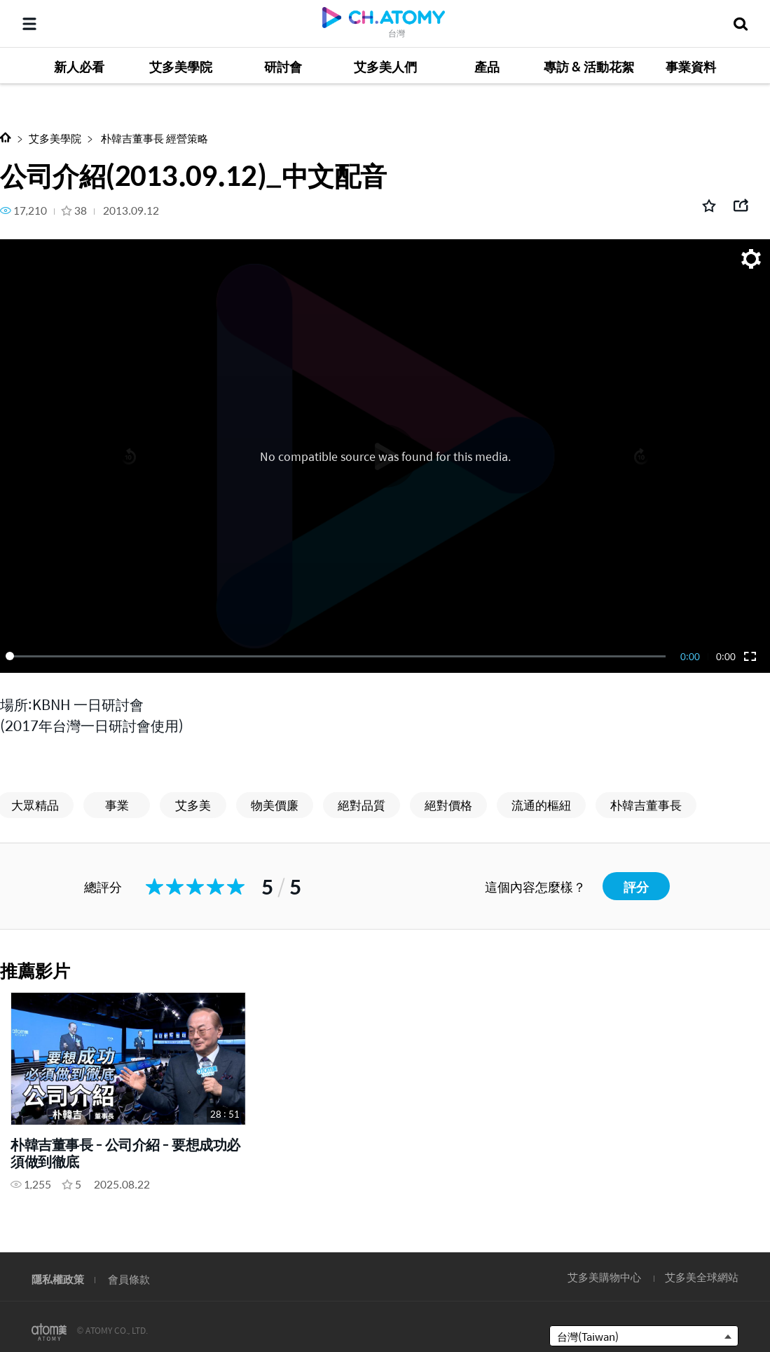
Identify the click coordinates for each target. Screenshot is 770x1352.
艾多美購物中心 (604, 1277)
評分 (636, 886)
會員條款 (129, 1279)
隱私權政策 (58, 1279)
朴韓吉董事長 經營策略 (153, 138)
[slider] (338, 656)
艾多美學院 (55, 138)
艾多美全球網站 (701, 1277)
